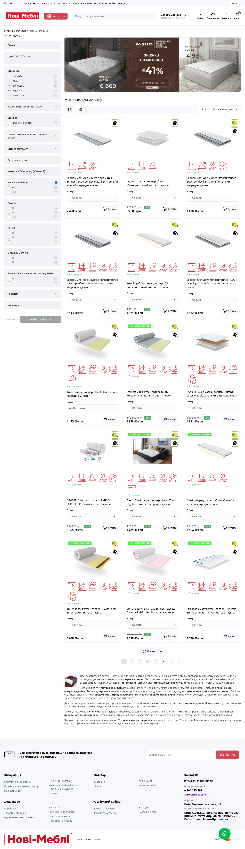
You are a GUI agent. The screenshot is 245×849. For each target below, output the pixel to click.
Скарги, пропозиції (60, 816)
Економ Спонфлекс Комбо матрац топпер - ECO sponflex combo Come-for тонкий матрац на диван (92, 283)
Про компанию (13, 790)
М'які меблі (145, 780)
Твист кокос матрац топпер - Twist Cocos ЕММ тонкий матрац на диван (91, 610)
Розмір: (70, 191)
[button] (150, 87)
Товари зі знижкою (15, 813)
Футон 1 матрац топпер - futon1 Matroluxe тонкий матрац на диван (148, 183)
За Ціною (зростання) (225, 109)
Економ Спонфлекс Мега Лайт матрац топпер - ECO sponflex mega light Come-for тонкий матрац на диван (92, 181)
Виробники (10, 808)
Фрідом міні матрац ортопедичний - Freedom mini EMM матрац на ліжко (149, 393)
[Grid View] (80, 109)
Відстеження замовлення (19, 817)
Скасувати (12, 319)
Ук (233, 3)
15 (203, 109)
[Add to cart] (109, 209)
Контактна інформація (112, 3)
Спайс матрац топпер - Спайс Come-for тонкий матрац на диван (210, 502)
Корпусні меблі (148, 785)
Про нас (9, 3)
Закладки (144, 807)
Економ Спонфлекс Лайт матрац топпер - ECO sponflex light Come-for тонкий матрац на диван (212, 181)
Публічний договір (60, 780)
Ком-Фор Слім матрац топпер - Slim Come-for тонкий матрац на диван (148, 285)
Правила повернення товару (21, 786)
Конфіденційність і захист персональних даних (64, 787)
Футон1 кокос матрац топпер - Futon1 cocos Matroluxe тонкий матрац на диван (212, 393)
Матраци (99, 781)
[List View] (70, 109)
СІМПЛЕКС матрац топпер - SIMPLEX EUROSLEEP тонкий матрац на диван (89, 502)
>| (180, 661)
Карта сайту (56, 807)
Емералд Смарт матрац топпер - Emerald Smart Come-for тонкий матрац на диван (212, 610)
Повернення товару (60, 820)
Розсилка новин (148, 812)
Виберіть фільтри (40, 319)
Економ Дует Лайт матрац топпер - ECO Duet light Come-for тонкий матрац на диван (211, 283)
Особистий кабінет (105, 808)
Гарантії (53, 793)
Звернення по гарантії (62, 812)
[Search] (152, 16)
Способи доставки (27, 3)
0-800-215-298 (171, 15)
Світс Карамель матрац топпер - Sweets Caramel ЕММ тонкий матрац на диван (151, 610)
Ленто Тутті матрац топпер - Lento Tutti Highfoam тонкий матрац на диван (151, 502)
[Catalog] (56, 16)
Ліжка (97, 786)
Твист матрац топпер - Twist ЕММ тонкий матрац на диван (92, 393)
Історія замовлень (105, 813)
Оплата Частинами (84, 3)
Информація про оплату (56, 3)
